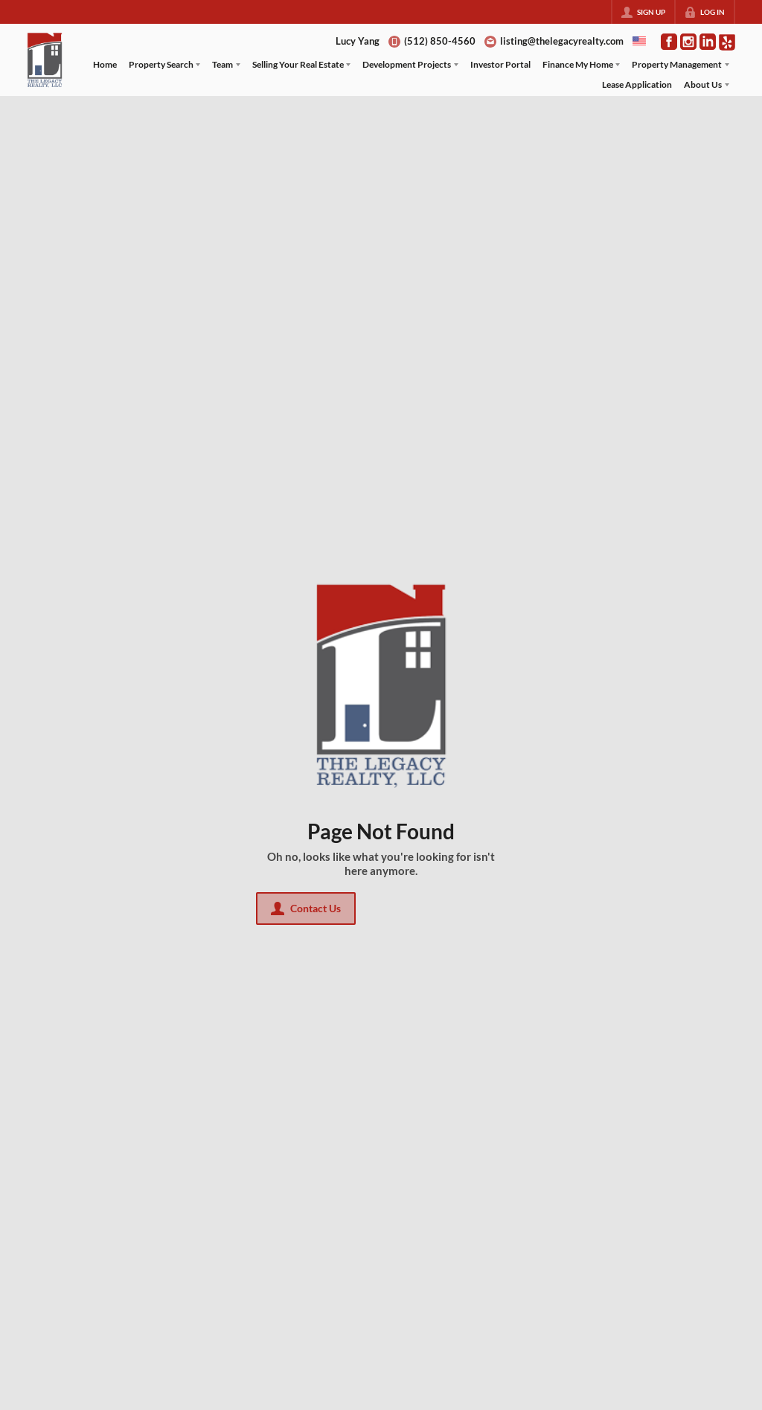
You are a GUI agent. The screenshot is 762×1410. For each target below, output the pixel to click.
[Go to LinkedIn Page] (707, 41)
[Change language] (639, 41)
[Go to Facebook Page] (669, 41)
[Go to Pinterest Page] (727, 41)
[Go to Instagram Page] (688, 41)
